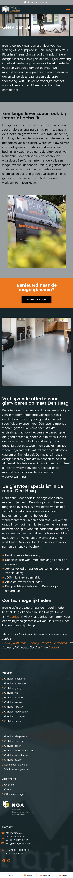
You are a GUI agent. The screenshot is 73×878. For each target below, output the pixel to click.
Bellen (10, 876)
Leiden (53, 647)
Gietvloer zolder (13, 759)
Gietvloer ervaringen (15, 683)
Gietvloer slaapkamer (16, 736)
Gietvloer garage (13, 688)
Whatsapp (45, 876)
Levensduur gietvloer (16, 764)
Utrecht (45, 643)
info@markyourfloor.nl (18, 843)
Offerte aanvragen (36, 299)
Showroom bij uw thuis (36, 2)
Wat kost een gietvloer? (17, 769)
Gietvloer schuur (13, 721)
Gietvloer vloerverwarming (19, 750)
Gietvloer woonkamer (16, 755)
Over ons (9, 784)
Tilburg (34, 643)
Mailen (28, 876)
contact (15, 616)
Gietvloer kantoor (14, 697)
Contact (8, 789)
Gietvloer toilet (12, 745)
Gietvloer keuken (13, 702)
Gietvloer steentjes (14, 741)
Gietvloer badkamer (15, 678)
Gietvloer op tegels (15, 716)
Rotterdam (20, 643)
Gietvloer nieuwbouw (16, 711)
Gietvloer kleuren (13, 706)
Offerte (63, 876)
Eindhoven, (60, 643)
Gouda (6, 643)
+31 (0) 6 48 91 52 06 (17, 840)
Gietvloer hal (11, 692)
